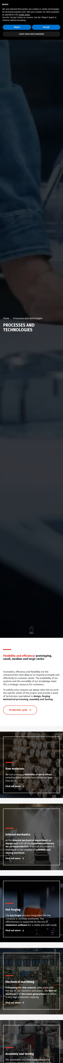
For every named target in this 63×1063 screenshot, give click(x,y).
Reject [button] (17, 27)
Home (6, 318)
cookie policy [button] (24, 15)
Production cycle (20, 723)
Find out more (15, 800)
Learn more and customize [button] (31, 34)
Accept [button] (46, 27)
